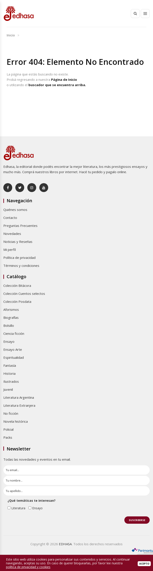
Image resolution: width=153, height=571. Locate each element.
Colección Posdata (17, 301)
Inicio (11, 35)
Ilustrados (11, 381)
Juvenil (8, 389)
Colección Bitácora (17, 285)
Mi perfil (9, 249)
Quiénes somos (15, 209)
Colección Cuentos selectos (24, 293)
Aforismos (11, 309)
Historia (9, 373)
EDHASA (65, 544)
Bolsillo (8, 325)
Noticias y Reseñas (17, 241)
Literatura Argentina (18, 397)
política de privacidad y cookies (28, 567)
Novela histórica (15, 421)
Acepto (144, 563)
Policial (8, 429)
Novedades (12, 233)
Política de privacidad (19, 257)
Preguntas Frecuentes (20, 225)
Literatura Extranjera (19, 405)
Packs (7, 437)
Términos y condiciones (21, 265)
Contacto (10, 217)
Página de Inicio (64, 79)
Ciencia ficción (13, 333)
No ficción (10, 413)
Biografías (11, 317)
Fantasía (9, 365)
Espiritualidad (13, 357)
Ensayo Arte (12, 349)
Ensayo (8, 341)
